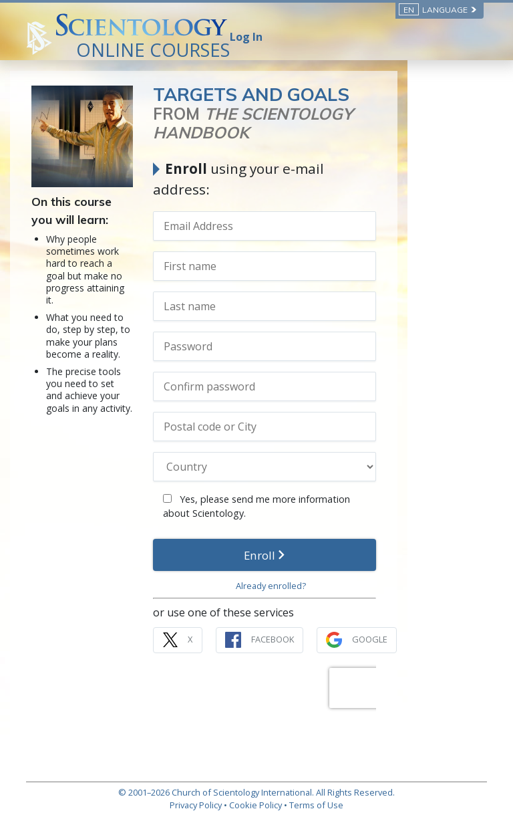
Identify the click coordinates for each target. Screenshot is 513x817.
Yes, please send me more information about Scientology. (312, 485)
